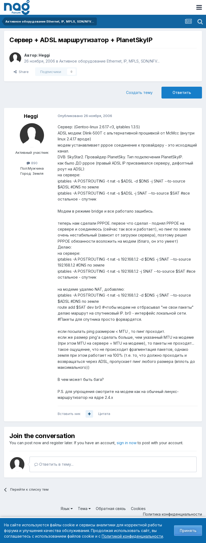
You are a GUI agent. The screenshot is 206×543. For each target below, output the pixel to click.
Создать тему (139, 92)
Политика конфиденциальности (172, 514)
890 (32, 163)
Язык (67, 508)
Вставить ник (69, 413)
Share (21, 72)
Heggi (44, 55)
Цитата (104, 413)
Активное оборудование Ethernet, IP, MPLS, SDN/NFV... (109, 61)
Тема (84, 508)
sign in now (127, 442)
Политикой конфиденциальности (132, 536)
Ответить (181, 92)
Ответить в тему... (53, 464)
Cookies (138, 508)
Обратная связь (111, 508)
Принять (188, 530)
